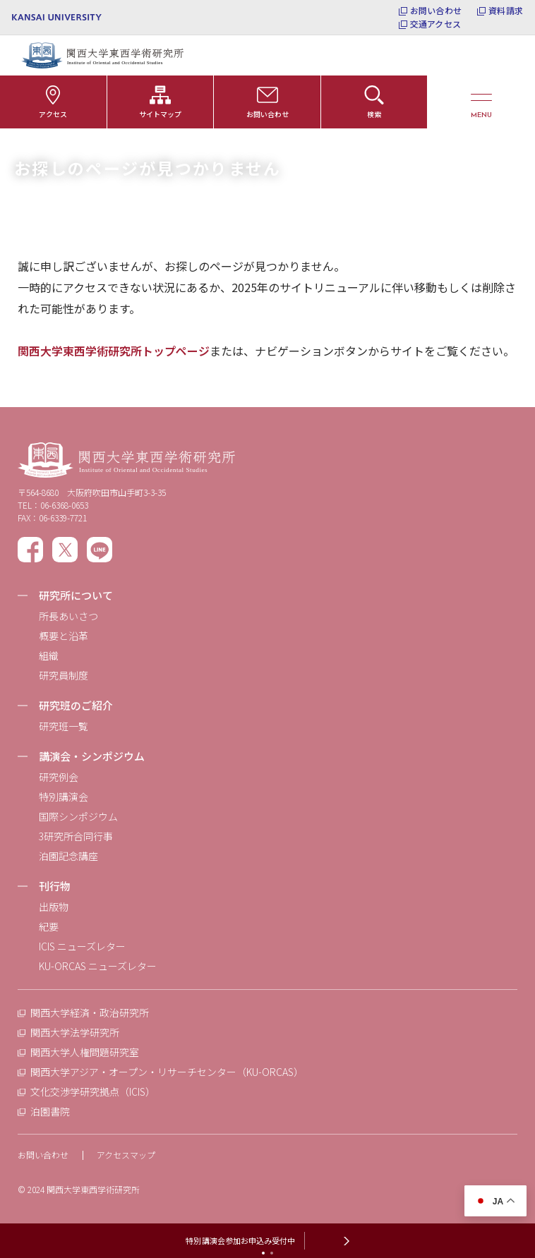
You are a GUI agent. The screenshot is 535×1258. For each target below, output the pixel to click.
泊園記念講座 (68, 856)
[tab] (263, 1253)
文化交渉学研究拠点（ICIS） (92, 1091)
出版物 (53, 907)
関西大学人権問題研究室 (84, 1052)
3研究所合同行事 (76, 836)
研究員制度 (63, 675)
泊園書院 (50, 1111)
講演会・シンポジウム (92, 756)
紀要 (49, 926)
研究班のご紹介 (76, 705)
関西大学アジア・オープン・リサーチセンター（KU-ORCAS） (166, 1072)
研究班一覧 (63, 726)
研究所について (76, 595)
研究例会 (58, 777)
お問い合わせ (436, 11)
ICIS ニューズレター (82, 946)
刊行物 (55, 885)
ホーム (28, 146)
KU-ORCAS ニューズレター (98, 966)
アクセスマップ (126, 1155)
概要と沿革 (63, 636)
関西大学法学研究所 (74, 1032)
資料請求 (505, 11)
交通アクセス (435, 24)
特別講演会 (63, 797)
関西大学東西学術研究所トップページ (114, 350)
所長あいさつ (68, 616)
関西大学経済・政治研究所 (89, 1012)
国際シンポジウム (78, 816)
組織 (49, 655)
